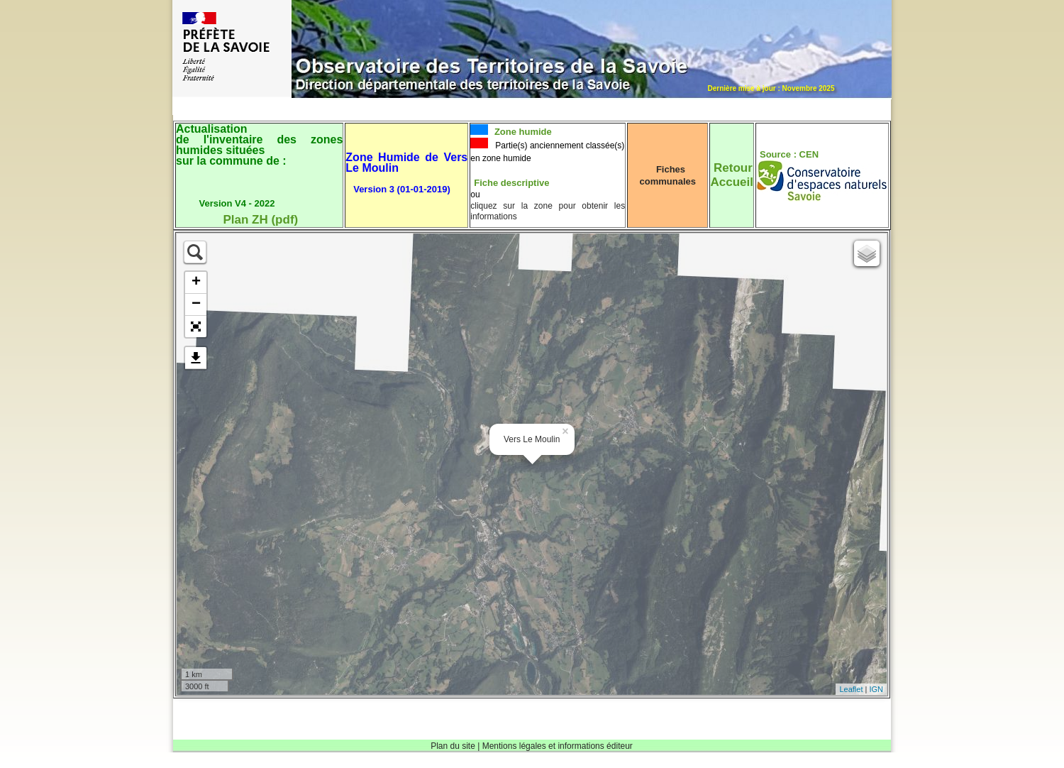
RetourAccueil (731, 175)
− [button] (196, 304)
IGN (876, 689)
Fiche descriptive (511, 182)
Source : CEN (789, 154)
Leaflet (851, 689)
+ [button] (196, 282)
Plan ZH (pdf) (260, 219)
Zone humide (522, 131)
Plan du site (453, 746)
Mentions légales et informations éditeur (557, 746)
